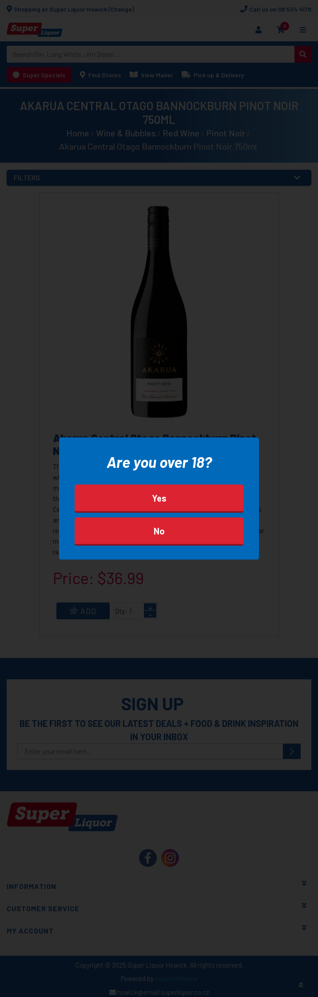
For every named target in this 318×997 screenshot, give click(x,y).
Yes (159, 497)
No (159, 530)
